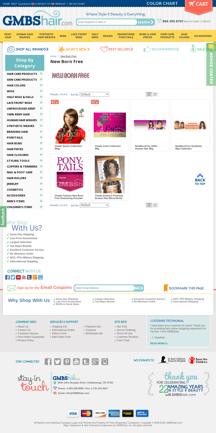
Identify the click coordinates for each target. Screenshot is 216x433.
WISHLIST (60, 3)
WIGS (10, 91)
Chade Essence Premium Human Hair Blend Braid (109, 196)
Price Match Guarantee (31, 336)
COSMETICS (15, 190)
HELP (14, 3)
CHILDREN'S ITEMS (19, 207)
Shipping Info (59, 326)
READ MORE (157, 343)
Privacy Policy (26, 340)
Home (53, 56)
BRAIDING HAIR (17, 132)
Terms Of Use (124, 333)
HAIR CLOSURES (18, 155)
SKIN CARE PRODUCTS (22, 79)
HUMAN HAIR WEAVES (22, 120)
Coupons (91, 330)
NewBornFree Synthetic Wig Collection (188, 147)
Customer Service (28, 333)
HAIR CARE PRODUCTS (22, 74)
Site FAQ (122, 326)
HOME (6, 3)
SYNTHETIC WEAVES (20, 126)
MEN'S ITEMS (16, 201)
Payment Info (93, 326)
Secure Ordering (126, 330)
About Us (23, 326)
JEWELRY (12, 184)
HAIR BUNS (14, 143)
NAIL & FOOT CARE (19, 172)
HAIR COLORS (16, 85)
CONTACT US (42, 3)
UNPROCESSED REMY (21, 108)
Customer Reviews (127, 336)
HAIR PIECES (15, 149)
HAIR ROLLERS (16, 178)
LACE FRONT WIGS (19, 103)
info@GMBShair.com (77, 393)
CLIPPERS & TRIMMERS (22, 166)
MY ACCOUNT (77, 3)
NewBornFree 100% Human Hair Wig (146, 147)
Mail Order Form (61, 336)
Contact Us (24, 330)
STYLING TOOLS (18, 161)
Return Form (59, 333)
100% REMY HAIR (18, 114)
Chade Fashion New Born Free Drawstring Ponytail (69, 196)
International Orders (63, 330)
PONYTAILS (15, 137)
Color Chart (123, 340)
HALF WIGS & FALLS (20, 97)
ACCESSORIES (16, 195)
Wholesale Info (94, 333)
